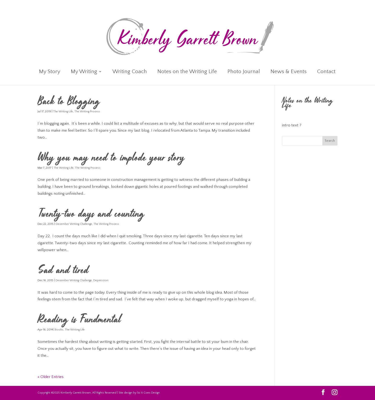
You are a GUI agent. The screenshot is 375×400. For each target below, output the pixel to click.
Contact (326, 72)
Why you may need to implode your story (111, 158)
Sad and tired (63, 271)
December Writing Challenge (74, 224)
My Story (49, 72)
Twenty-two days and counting (93, 215)
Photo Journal (243, 72)
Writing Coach (129, 72)
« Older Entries (51, 377)
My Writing (84, 72)
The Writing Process (87, 111)
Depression (100, 280)
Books (59, 329)
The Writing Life (63, 111)
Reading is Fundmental (79, 320)
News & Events (288, 72)
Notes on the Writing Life (187, 72)
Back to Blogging (69, 102)
